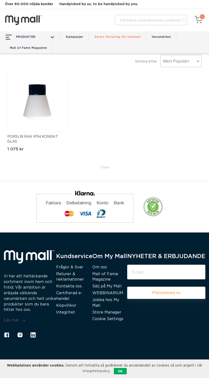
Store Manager (106, 312)
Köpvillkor (66, 305)
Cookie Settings (107, 319)
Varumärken (161, 37)
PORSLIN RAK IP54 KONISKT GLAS (32, 139)
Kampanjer (74, 37)
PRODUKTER (30, 37)
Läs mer (15, 320)
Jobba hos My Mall (105, 302)
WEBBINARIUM (107, 293)
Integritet (65, 312)
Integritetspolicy (96, 371)
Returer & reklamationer (70, 277)
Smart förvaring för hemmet (117, 37)
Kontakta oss (69, 286)
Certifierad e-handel (69, 296)
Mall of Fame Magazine (28, 48)
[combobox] (151, 20)
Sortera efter (146, 61)
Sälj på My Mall (107, 286)
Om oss (99, 267)
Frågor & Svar (69, 267)
